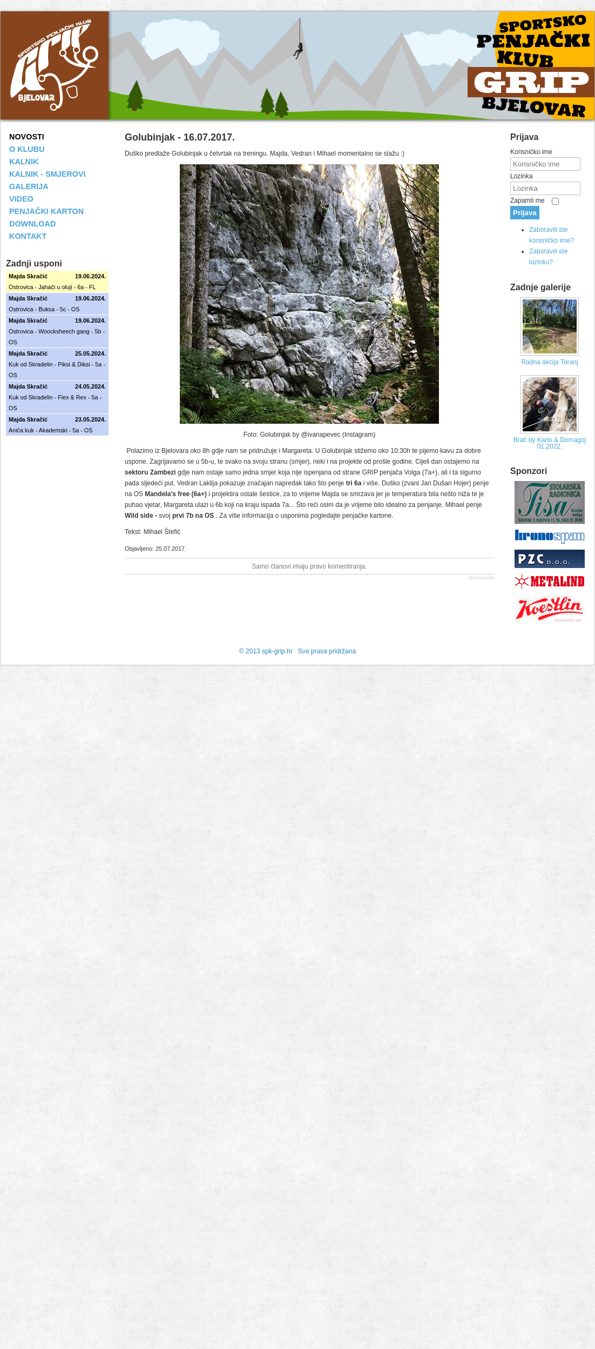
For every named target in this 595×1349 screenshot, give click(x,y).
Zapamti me (527, 200)
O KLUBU (27, 149)
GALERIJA (29, 186)
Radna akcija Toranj (549, 362)
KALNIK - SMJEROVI (47, 174)
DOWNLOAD (32, 223)
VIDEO (21, 199)
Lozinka (521, 176)
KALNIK (23, 161)
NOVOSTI (26, 136)
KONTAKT (27, 236)
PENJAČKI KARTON (46, 211)
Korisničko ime (531, 152)
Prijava (525, 213)
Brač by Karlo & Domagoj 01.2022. (549, 443)
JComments (481, 577)
